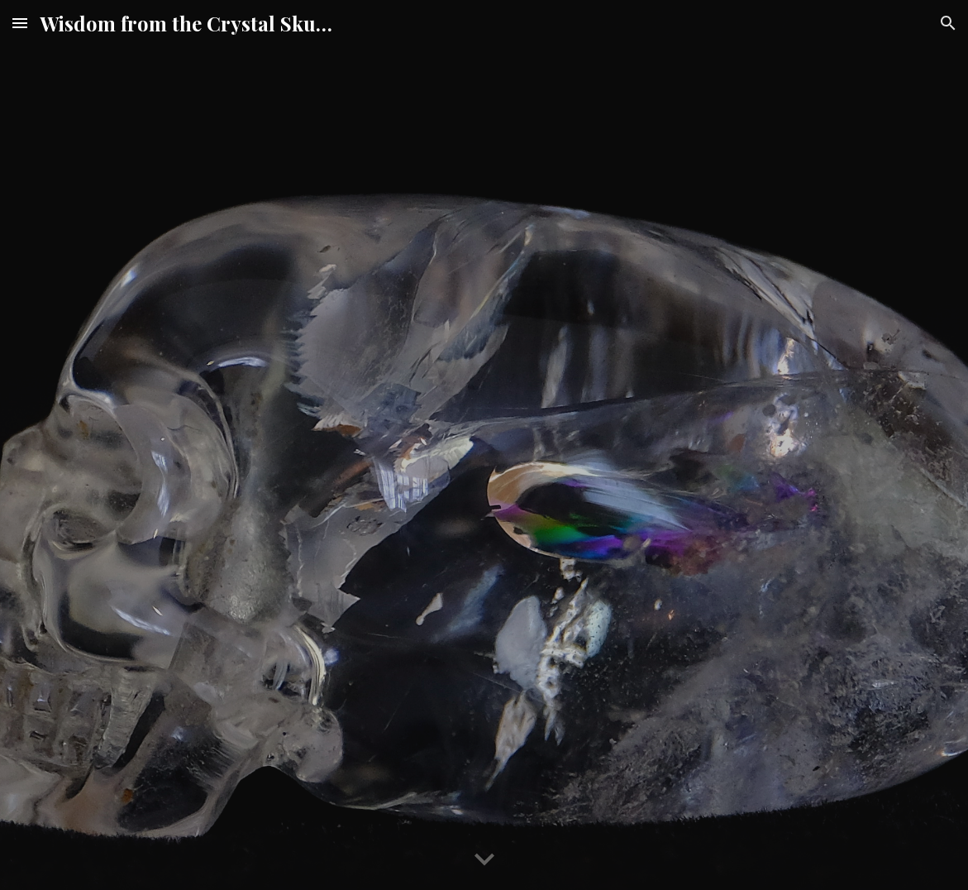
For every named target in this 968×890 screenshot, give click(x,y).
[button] (20, 22)
